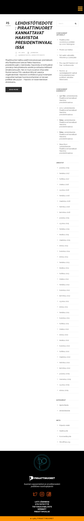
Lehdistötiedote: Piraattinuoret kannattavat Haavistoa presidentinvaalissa (33, 35)
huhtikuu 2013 (64, 273)
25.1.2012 (21, 52)
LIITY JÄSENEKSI (42, 502)
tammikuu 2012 (64, 296)
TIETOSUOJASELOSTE (42, 507)
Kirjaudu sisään (64, 425)
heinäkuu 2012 (64, 285)
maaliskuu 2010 (64, 357)
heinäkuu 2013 (64, 262)
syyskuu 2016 (64, 190)
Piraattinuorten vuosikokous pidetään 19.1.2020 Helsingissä (67, 42)
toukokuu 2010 (64, 346)
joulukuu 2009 (64, 374)
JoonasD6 (34, 52)
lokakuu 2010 (64, 329)
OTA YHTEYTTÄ (42, 504)
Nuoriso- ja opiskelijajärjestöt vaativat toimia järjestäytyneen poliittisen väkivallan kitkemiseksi (68, 75)
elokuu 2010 (63, 335)
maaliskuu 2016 (64, 201)
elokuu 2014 (63, 246)
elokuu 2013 (63, 257)
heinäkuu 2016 (64, 196)
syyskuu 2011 (64, 301)
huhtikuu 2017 (64, 179)
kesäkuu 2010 (64, 340)
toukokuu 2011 (64, 318)
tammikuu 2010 (64, 368)
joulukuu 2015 (64, 218)
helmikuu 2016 (64, 207)
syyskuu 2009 (64, 385)
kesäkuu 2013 (64, 268)
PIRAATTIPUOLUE (42, 512)
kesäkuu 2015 (64, 234)
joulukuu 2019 (64, 168)
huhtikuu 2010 (64, 351)
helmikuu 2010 (64, 362)
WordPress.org (64, 442)
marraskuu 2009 (65, 379)
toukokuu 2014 (64, 251)
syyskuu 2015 (64, 223)
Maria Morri (63, 144)
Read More (13, 89)
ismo (61, 108)
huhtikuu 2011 (64, 323)
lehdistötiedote (38, 55)
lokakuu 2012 (64, 279)
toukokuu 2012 (64, 290)
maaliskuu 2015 (64, 240)
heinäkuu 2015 (64, 229)
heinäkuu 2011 (64, 312)
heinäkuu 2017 (64, 173)
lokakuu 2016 (64, 184)
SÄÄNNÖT (42, 509)
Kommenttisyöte (65, 436)
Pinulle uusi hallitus (66, 50)
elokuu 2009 (63, 390)
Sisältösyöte (63, 431)
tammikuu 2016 (64, 212)
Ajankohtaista (24, 55)
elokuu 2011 (63, 307)
